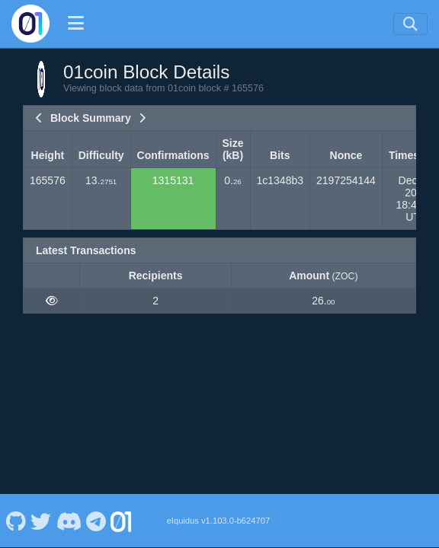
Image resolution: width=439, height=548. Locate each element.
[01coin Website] (121, 521)
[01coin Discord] (68, 521)
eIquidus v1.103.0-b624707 (219, 520)
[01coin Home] (30, 24)
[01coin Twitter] (41, 521)
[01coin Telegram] (96, 521)
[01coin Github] (16, 521)
